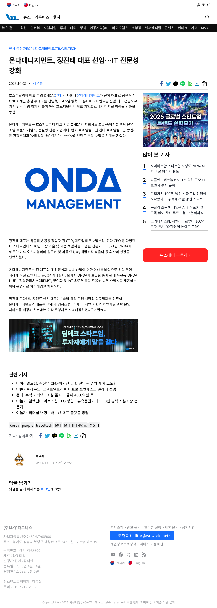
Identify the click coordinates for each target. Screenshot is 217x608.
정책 (83, 27)
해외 (73, 27)
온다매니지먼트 (88, 95)
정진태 (94, 425)
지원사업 (49, 27)
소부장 (136, 27)
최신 (23, 27)
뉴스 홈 (7, 27)
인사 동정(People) (23, 48)
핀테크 (183, 27)
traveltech (44, 425)
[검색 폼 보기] (207, 17)
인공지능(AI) (99, 27)
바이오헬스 (120, 27)
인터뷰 (35, 27)
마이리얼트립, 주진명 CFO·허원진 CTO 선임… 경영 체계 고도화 (66, 383)
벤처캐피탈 (153, 27)
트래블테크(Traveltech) (58, 48)
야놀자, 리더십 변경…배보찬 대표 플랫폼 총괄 (52, 412)
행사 (57, 17)
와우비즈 (42, 17)
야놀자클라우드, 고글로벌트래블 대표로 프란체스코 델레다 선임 (66, 389)
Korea (14, 425)
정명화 (38, 83)
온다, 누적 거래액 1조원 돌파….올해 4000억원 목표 (56, 394)
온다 (58, 95)
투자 (63, 27)
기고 (194, 27)
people (27, 425)
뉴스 (27, 17)
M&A (205, 27)
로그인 (45, 489)
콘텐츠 (169, 27)
